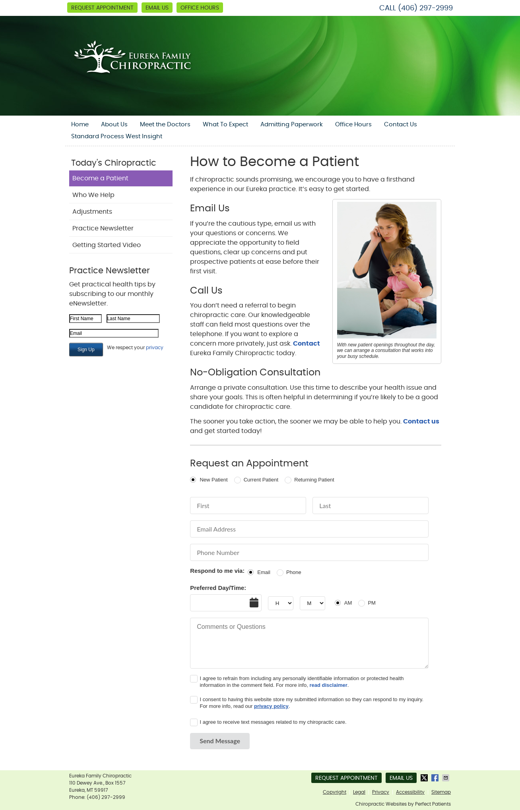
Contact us (421, 421)
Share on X (425, 777)
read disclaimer (328, 685)
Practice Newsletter (103, 228)
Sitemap (441, 792)
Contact (306, 343)
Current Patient (261, 480)
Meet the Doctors (165, 125)
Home (80, 125)
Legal (359, 792)
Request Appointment (102, 8)
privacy (154, 347)
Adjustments (92, 212)
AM (348, 603)
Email (263, 572)
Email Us (157, 8)
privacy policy (271, 706)
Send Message (220, 740)
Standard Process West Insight (116, 136)
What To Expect (225, 125)
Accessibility (410, 792)
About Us (114, 125)
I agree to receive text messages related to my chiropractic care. (273, 722)
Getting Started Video (106, 245)
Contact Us (400, 125)
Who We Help (93, 195)
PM (372, 603)
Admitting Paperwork (291, 125)
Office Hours (199, 8)
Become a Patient (100, 178)
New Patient (213, 480)
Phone (293, 572)
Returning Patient (314, 480)
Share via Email (446, 777)
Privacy (380, 792)
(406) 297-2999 (425, 8)
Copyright (334, 792)
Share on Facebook (435, 777)
